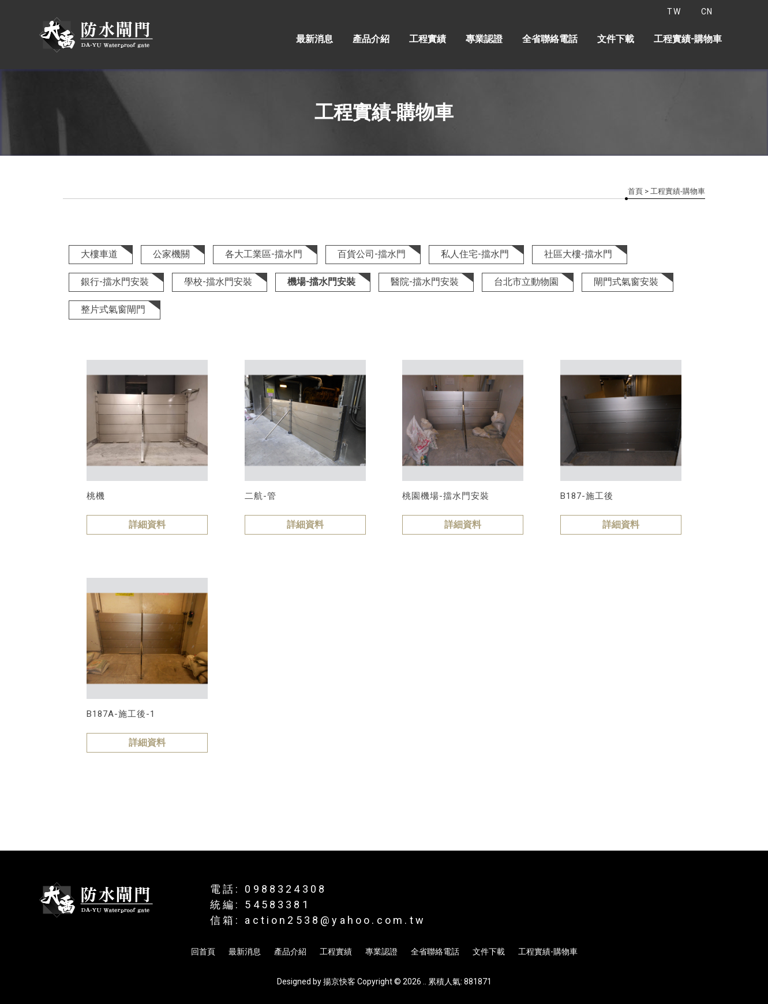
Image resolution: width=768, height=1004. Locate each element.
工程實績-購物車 (688, 38)
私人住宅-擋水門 (475, 254)
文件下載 (615, 38)
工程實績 (427, 38)
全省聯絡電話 (550, 38)
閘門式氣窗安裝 (626, 281)
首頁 (635, 191)
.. (424, 981)
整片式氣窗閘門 (113, 309)
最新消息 (314, 38)
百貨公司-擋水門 (372, 254)
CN (707, 11)
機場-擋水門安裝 (321, 281)
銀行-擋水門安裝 (115, 281)
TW (674, 11)
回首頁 (203, 951)
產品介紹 (371, 38)
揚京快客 (339, 981)
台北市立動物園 (526, 281)
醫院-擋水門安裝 (425, 281)
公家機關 (171, 254)
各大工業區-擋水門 (263, 254)
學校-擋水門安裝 (218, 281)
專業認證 (484, 38)
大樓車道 (99, 254)
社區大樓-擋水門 (578, 254)
